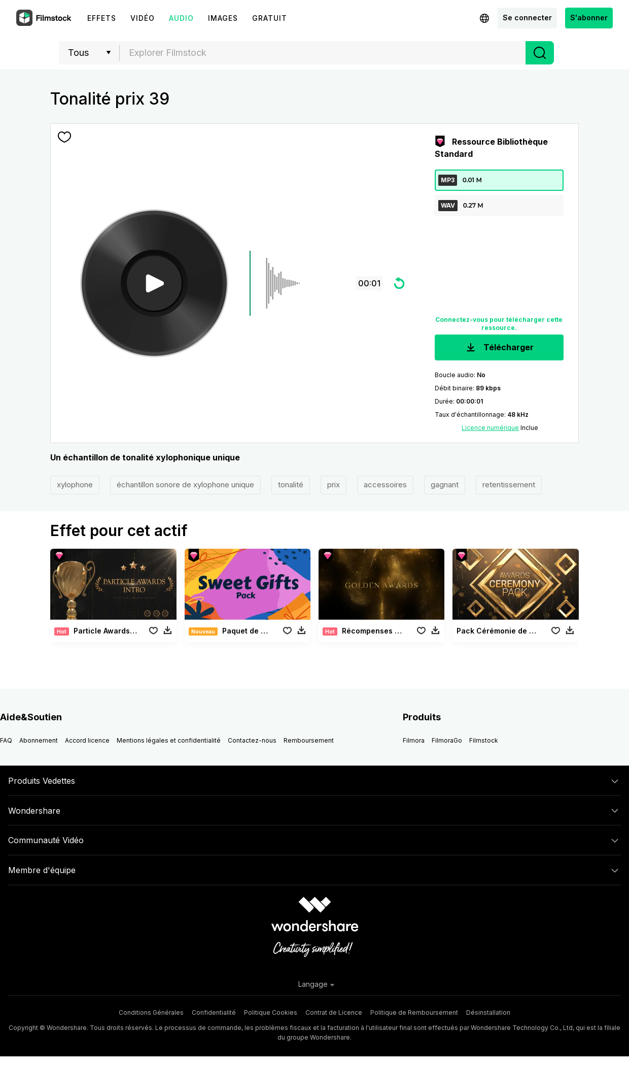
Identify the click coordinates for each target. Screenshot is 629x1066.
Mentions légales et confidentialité (169, 740)
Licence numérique (490, 427)
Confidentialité (214, 1012)
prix (333, 484)
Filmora (414, 740)
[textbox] (323, 52)
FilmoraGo (447, 740)
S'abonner (589, 17)
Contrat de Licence (333, 1012)
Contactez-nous (252, 740)
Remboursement (309, 740)
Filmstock (483, 740)
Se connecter (527, 17)
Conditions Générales (151, 1012)
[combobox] (323, 52)
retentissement (508, 484)
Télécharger (499, 348)
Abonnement (38, 740)
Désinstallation (488, 1012)
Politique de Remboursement (414, 1012)
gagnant (445, 484)
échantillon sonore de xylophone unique (185, 484)
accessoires (385, 484)
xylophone (75, 484)
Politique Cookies (270, 1012)
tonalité (290, 484)
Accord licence (87, 740)
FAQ (6, 740)
